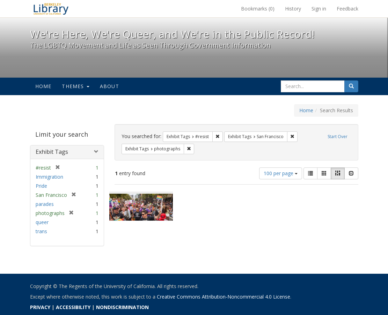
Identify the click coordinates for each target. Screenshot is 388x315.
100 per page (281, 173)
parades (45, 204)
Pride (41, 185)
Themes (75, 86)
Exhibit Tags (52, 152)
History (293, 8)
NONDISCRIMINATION (122, 307)
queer (42, 222)
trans (41, 231)
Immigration (49, 176)
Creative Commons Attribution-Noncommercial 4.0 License (223, 296)
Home (43, 86)
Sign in (319, 8)
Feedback (347, 8)
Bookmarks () (257, 8)
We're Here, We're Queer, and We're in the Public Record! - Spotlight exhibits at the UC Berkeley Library (51, 8)
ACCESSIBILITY (73, 307)
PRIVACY (40, 307)
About (109, 86)
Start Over (337, 136)
